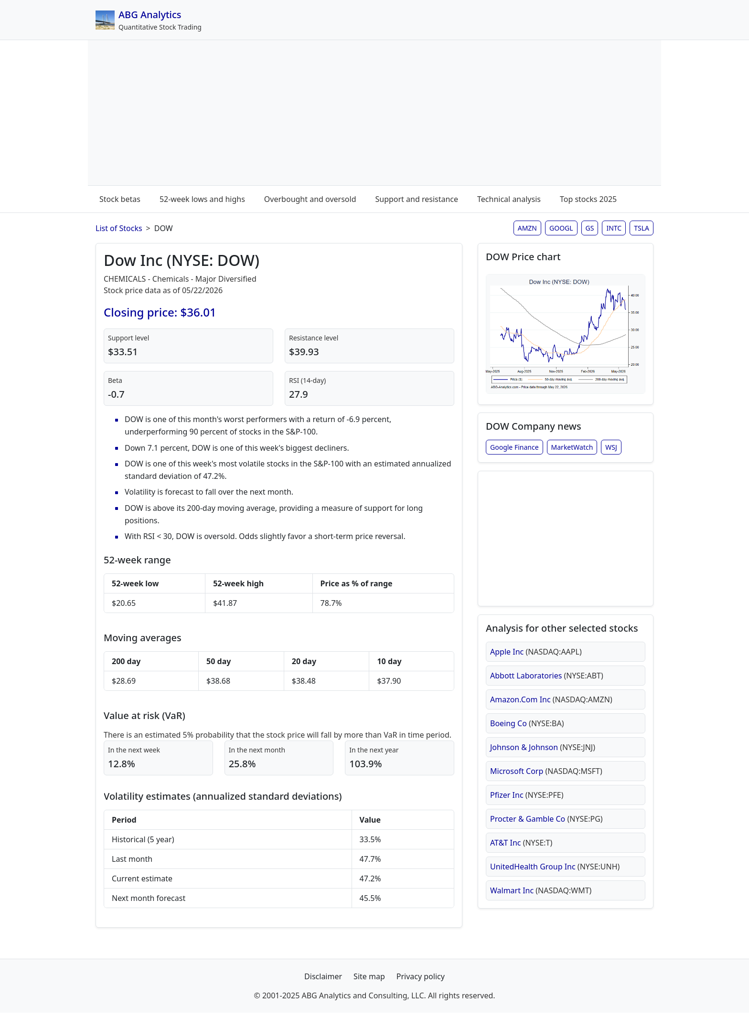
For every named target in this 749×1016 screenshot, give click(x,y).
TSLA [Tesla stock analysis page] (641, 228)
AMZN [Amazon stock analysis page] (527, 228)
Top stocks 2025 (588, 199)
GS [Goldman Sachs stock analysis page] (590, 228)
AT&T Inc (521, 853)
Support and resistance (416, 199)
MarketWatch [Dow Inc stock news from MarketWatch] (572, 450)
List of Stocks (119, 228)
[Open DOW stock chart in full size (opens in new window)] (565, 335)
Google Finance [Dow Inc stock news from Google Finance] (514, 450)
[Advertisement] (374, 114)
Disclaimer (323, 979)
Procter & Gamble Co (546, 829)
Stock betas (119, 199)
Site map (369, 979)
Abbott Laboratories (546, 686)
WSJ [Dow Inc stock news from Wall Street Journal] (611, 450)
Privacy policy (420, 979)
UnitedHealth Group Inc (555, 877)
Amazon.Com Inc (551, 710)
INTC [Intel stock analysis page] (613, 228)
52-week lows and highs (202, 199)
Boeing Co (527, 734)
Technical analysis (509, 199)
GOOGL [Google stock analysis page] (561, 228)
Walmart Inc (540, 901)
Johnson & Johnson (542, 757)
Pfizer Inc (526, 805)
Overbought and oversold (310, 199)
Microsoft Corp (546, 781)
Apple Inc (536, 662)
